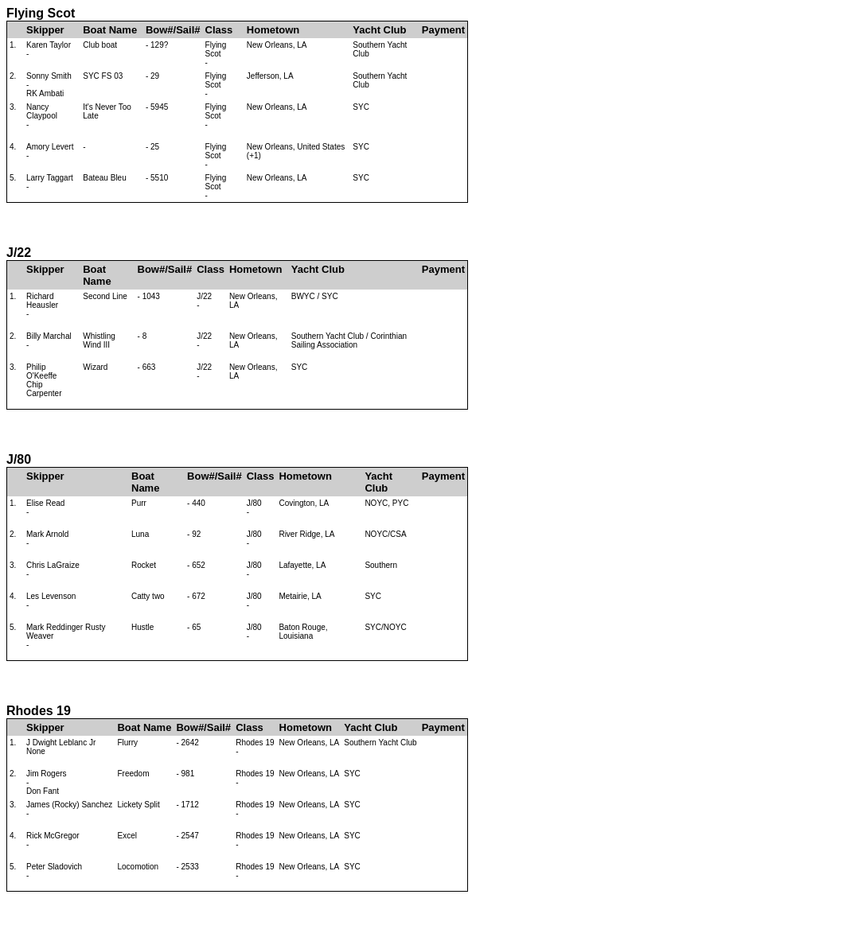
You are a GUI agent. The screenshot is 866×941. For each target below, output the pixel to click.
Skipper (45, 30)
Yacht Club (379, 30)
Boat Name (110, 30)
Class (219, 30)
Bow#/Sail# (173, 30)
